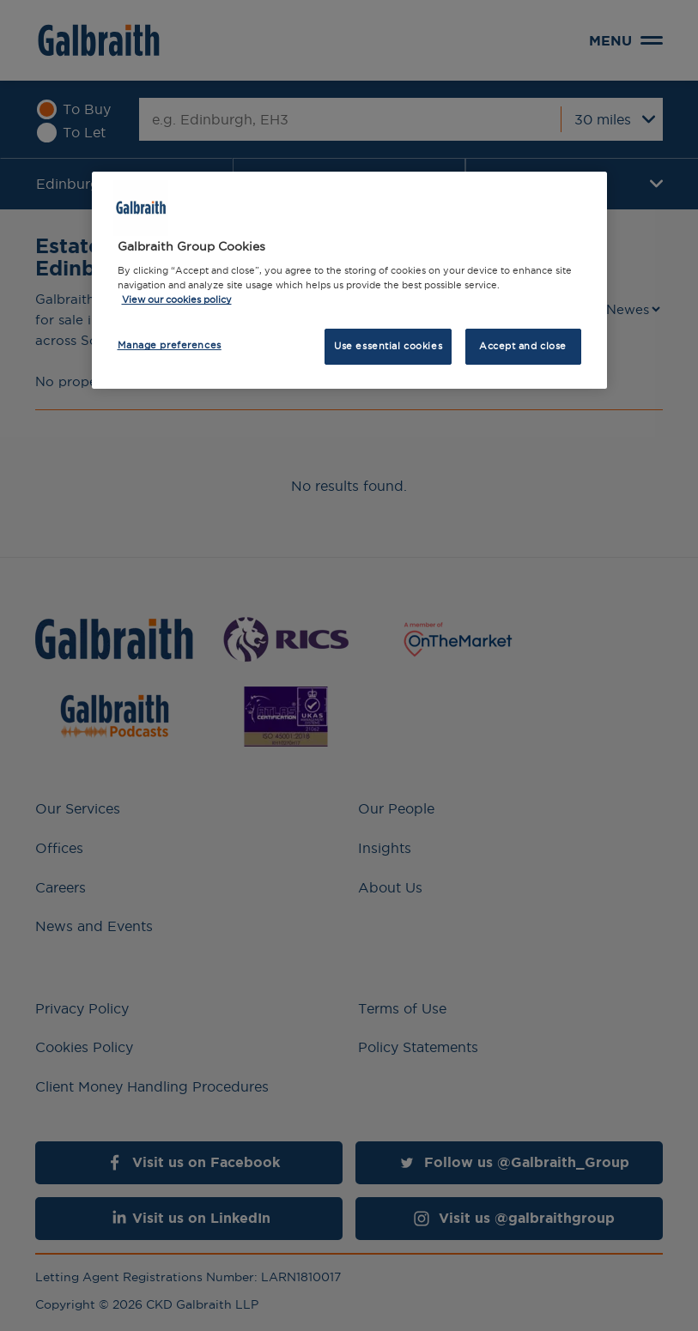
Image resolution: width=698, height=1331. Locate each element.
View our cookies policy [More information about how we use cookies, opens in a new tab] (177, 299)
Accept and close (523, 346)
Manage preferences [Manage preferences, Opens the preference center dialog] (170, 345)
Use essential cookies (388, 346)
